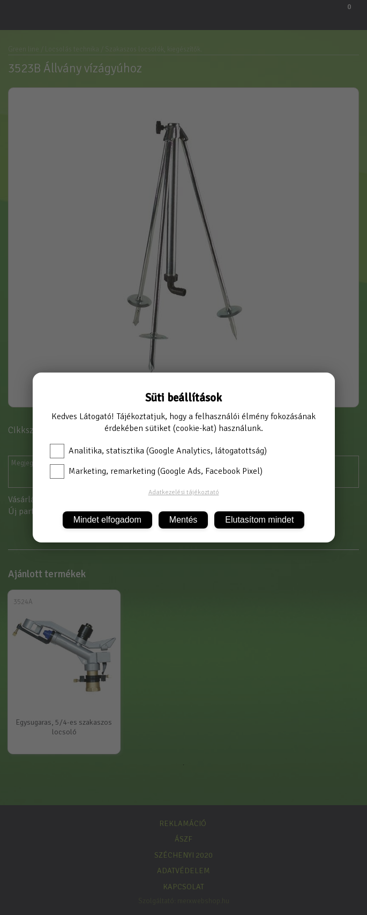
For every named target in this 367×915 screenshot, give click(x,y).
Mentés (183, 519)
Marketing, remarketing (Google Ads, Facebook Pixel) (156, 471)
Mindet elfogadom (107, 519)
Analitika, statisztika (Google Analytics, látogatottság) (158, 451)
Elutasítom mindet (259, 519)
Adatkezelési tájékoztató (183, 492)
